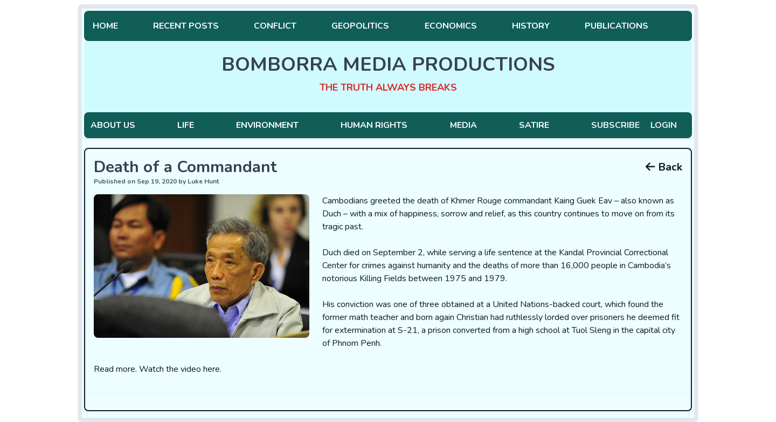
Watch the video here (179, 369)
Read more (114, 369)
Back (664, 167)
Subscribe (615, 125)
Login (663, 125)
